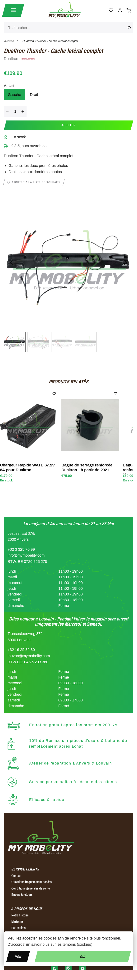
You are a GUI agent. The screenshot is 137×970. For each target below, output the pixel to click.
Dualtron (19, 59)
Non (18, 956)
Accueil (9, 41)
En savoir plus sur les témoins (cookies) (59, 944)
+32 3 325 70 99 (21, 549)
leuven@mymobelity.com (29, 656)
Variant (9, 86)
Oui (82, 956)
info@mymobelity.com (26, 555)
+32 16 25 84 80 (21, 650)
